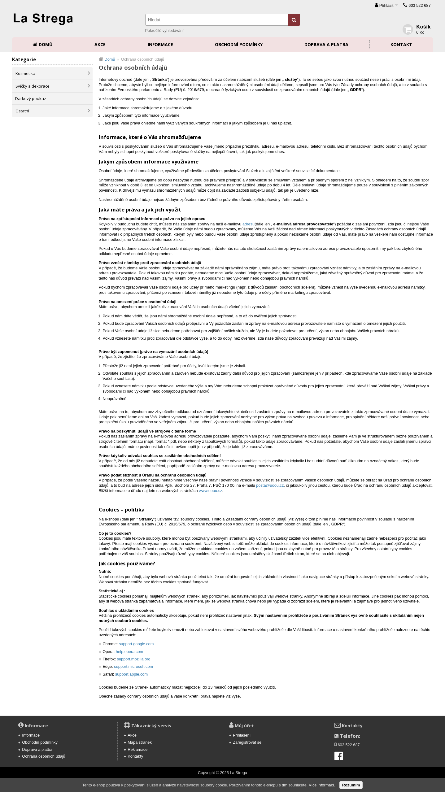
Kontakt (401, 44)
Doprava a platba (326, 44)
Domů (46, 44)
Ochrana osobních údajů (43, 756)
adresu (248, 224)
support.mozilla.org (134, 659)
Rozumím (351, 785)
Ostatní (22, 111)
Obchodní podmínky (239, 44)
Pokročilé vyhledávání (164, 30)
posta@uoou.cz (270, 485)
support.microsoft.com (133, 666)
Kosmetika (25, 73)
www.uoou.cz (210, 490)
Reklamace (137, 749)
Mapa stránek (140, 742)
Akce (100, 44)
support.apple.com (131, 674)
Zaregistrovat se (247, 742)
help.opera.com (129, 651)
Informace (160, 44)
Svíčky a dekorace (32, 86)
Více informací (321, 785)
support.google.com (136, 644)
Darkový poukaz (30, 98)
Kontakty (135, 756)
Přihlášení (242, 735)
